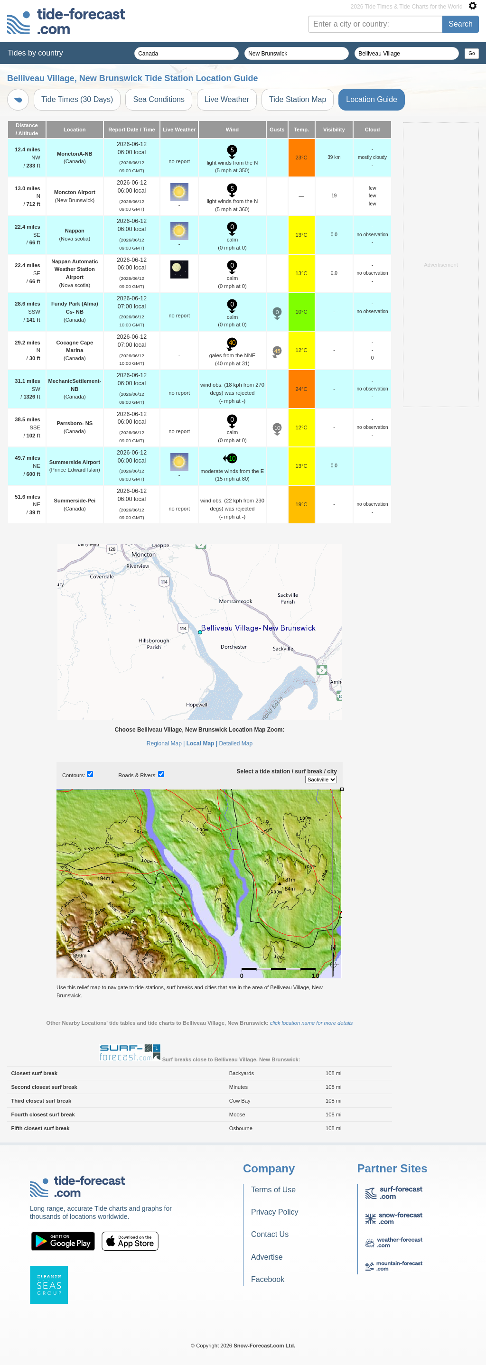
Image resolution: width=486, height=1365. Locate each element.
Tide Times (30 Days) (77, 99)
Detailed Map (235, 743)
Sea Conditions (159, 99)
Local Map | (202, 743)
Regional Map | (166, 743)
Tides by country (35, 53)
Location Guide (371, 99)
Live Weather (227, 99)
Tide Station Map (297, 99)
